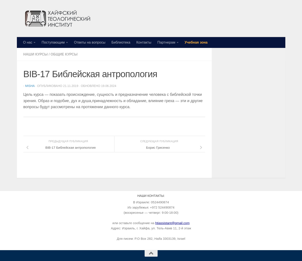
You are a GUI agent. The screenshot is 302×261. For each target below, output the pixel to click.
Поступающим (53, 42)
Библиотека (120, 42)
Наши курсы (35, 54)
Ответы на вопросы (89, 42)
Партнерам (166, 42)
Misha (30, 86)
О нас (27, 42)
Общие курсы (64, 54)
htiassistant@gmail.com (172, 223)
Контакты (143, 42)
